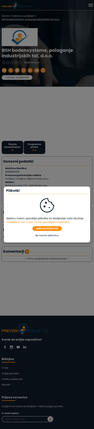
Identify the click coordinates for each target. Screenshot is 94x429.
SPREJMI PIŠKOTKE (47, 228)
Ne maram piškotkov (47, 235)
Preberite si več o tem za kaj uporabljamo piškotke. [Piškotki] (38, 222)
